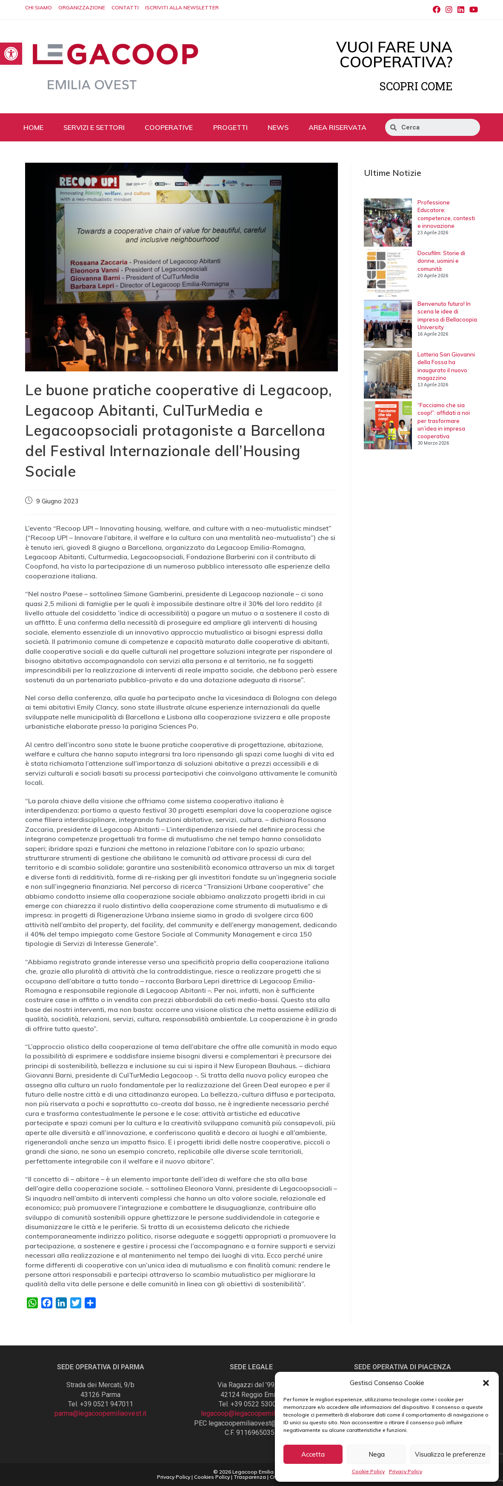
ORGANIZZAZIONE (81, 7)
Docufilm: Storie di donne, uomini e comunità (441, 261)
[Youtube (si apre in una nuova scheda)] (472, 10)
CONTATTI (125, 7)
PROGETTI (230, 127)
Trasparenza (250, 1477)
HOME (33, 127)
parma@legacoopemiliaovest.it (100, 1413)
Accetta (313, 1454)
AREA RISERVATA (337, 127)
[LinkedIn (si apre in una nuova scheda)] (461, 10)
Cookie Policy (368, 1471)
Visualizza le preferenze (450, 1454)
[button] (486, 1383)
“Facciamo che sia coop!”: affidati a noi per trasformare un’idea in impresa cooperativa (443, 421)
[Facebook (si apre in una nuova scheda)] (436, 10)
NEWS (278, 127)
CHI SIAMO (38, 7)
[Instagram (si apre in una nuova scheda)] (449, 10)
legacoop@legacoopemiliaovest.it (251, 1413)
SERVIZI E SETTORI (94, 127)
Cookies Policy (212, 1477)
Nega (377, 1454)
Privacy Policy (405, 1471)
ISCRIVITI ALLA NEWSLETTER (182, 7)
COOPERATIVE (169, 127)
